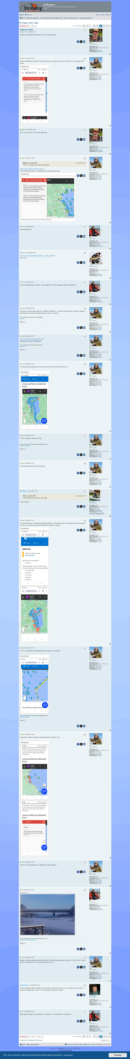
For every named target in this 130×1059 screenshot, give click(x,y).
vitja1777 (22, 445)
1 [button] (89, 26)
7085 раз (99, 510)
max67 (91, 265)
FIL (90, 237)
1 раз (98, 244)
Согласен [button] (117, 1055)
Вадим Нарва (92, 995)
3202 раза (100, 51)
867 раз (99, 274)
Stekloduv (92, 501)
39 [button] (107, 26)
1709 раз (99, 50)
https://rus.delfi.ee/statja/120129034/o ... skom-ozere (36, 255)
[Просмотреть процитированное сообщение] (36, 163)
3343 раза (100, 246)
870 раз (99, 79)
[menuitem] (22, 14)
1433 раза (100, 275)
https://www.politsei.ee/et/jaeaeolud (31, 169)
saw (90, 69)
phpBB (61, 1048)
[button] (83, 26)
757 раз (99, 1004)
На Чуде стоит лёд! (28, 23)
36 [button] (97, 26)
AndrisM (27, 445)
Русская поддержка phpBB (65, 1050)
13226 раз (100, 511)
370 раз (99, 78)
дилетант (22, 318)
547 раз (99, 1003)
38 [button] (104, 26)
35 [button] (94, 26)
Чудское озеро (26, 30)
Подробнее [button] (68, 1055)
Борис (91, 42)
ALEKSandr (23, 940)
